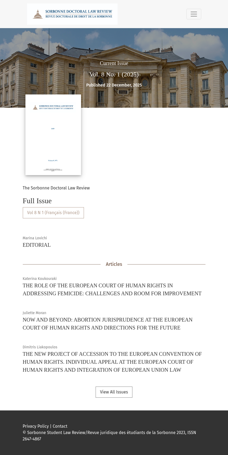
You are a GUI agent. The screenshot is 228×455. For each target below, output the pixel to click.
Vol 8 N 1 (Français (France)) (53, 212)
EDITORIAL (37, 245)
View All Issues (114, 392)
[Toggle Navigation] (193, 14)
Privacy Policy (36, 426)
